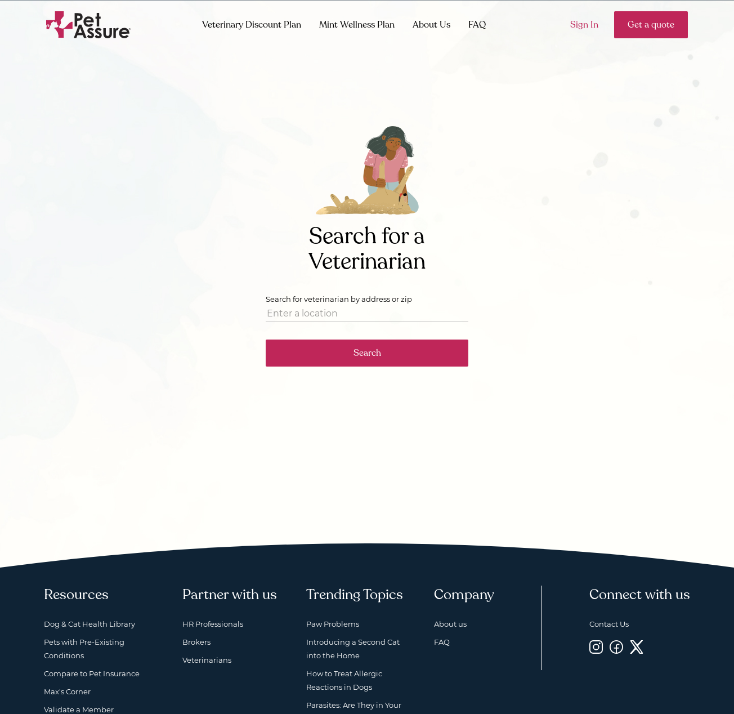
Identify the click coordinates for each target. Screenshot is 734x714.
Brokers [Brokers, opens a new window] (196, 641)
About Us (431, 25)
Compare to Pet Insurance (92, 673)
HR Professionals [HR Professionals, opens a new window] (212, 623)
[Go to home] (88, 24)
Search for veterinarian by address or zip (339, 299)
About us (450, 623)
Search (367, 353)
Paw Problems (332, 623)
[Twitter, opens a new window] (636, 647)
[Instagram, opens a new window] (596, 647)
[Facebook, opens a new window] (616, 647)
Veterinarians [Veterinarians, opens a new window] (206, 659)
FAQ (477, 25)
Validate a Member (79, 709)
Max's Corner (67, 691)
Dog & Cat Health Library (89, 623)
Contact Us (609, 623)
